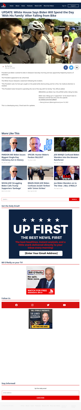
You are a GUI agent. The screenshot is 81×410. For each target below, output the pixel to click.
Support (73, 6)
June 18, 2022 (64, 102)
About (17, 6)
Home (11, 6)
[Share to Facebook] (66, 67)
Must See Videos (49, 6)
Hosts (23, 6)
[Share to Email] (77, 67)
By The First (8, 66)
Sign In (64, 6)
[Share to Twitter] (71, 67)
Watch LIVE (38, 6)
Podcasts (30, 6)
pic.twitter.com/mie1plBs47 (48, 99)
